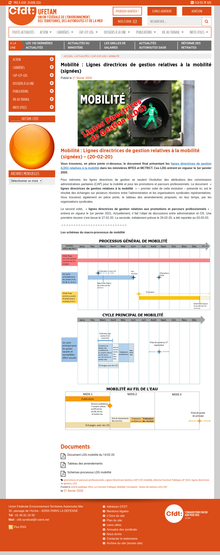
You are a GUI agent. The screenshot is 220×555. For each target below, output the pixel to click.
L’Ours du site (116, 515)
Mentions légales (118, 511)
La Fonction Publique (105, 487)
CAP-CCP (138, 480)
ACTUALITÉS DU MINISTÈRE (78, 45)
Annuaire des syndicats (122, 529)
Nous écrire (114, 534)
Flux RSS (20, 527)
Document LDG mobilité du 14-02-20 (90, 454)
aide (209, 2)
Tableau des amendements (85, 463)
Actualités (82, 56)
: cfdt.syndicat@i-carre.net (29, 519)
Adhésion (196, 11)
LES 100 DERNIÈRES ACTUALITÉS (39, 45)
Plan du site (114, 520)
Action (44, 32)
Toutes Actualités (23, 32)
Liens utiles (114, 524)
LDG (75, 483)
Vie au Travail (171, 32)
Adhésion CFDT (117, 506)
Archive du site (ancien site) (125, 543)
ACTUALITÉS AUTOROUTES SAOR (152, 45)
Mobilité (121, 487)
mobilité (148, 480)
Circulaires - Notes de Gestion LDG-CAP (146, 487)
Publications (144, 32)
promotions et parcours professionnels (84, 480)
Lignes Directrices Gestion (118, 480)
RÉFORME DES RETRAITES (190, 45)
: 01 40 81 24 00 (22, 515)
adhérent (162, 11)
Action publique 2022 (82, 487)
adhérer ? (127, 11)
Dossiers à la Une (115, 32)
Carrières (63, 32)
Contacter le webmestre (122, 538)
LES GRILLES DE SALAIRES (115, 45)
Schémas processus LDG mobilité (89, 472)
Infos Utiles (197, 32)
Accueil (68, 56)
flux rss (199, 2)
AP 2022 (186, 480)
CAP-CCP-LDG (86, 32)
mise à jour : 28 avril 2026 (25, 2)
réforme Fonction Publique (167, 480)
